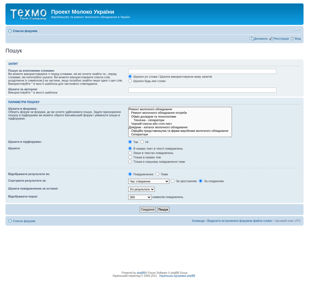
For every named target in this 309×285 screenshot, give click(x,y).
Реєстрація (281, 38)
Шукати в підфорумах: (25, 141)
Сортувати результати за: (27, 180)
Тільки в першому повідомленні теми (156, 161)
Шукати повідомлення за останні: (33, 188)
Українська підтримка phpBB (177, 275)
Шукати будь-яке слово (147, 81)
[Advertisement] (154, 238)
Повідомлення (140, 174)
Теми (162, 174)
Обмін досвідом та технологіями (180, 116)
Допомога (260, 38)
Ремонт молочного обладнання (180, 109)
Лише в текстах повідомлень (150, 153)
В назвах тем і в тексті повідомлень (155, 148)
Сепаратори (180, 134)
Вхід (298, 38)
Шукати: (14, 148)
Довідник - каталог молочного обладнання (180, 127)
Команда (198, 220)
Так (133, 142)
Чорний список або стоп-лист (180, 124)
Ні (144, 142)
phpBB (141, 272)
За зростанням (184, 181)
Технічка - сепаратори (180, 120)
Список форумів (25, 31)
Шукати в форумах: (22, 108)
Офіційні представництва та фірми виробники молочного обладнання (180, 131)
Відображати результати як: (29, 174)
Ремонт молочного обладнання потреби (180, 113)
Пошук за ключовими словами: (31, 70)
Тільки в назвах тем (144, 157)
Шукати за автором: (23, 89)
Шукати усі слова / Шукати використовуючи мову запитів (170, 76)
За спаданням (211, 181)
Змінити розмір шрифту (297, 29)
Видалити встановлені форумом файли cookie (239, 220)
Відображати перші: (23, 196)
